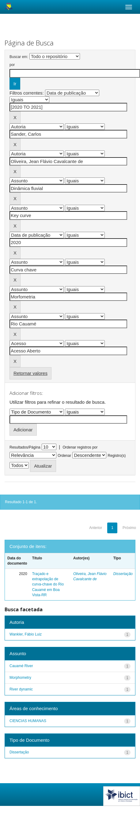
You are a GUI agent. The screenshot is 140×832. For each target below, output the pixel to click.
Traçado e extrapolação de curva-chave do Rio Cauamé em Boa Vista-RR (48, 584)
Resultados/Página (24, 447)
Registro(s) (117, 455)
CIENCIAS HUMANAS (27, 721)
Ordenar (64, 455)
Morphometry (20, 677)
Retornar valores (30, 373)
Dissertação (123, 574)
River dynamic (21, 689)
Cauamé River (21, 666)
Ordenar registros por (79, 447)
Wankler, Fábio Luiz (25, 634)
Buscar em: (18, 57)
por (12, 65)
